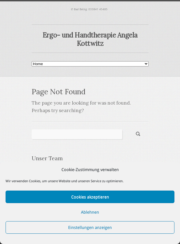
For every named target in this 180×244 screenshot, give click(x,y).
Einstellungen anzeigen (90, 227)
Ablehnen (90, 212)
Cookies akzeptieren (90, 196)
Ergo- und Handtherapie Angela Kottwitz (90, 39)
